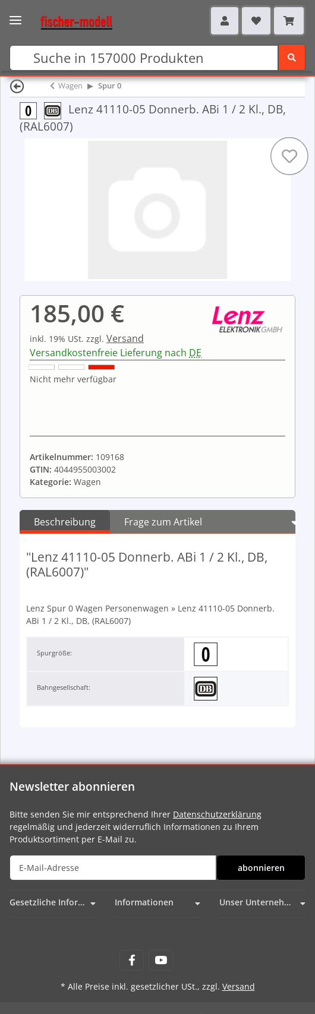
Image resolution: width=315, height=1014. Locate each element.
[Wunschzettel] (256, 20)
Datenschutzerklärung (217, 814)
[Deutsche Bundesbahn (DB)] (56, 110)
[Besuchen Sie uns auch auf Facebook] (131, 960)
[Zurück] (17, 86)
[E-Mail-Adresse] (113, 867)
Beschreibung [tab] (65, 521)
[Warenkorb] (288, 20)
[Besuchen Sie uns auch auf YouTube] (161, 960)
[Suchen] (144, 58)
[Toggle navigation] (15, 16)
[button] (224, 20)
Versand (125, 338)
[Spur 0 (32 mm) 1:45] (32, 110)
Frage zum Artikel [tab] (163, 521)
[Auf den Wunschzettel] (289, 156)
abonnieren (261, 867)
